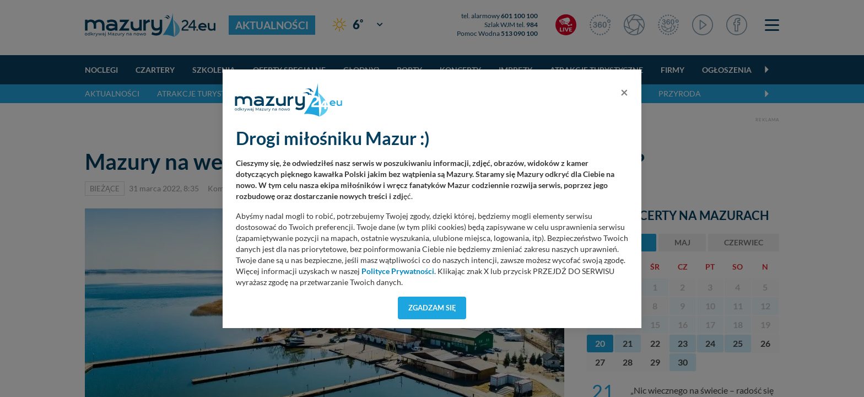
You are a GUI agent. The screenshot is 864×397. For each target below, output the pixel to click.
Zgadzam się (432, 307)
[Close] (624, 92)
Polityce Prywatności (397, 271)
